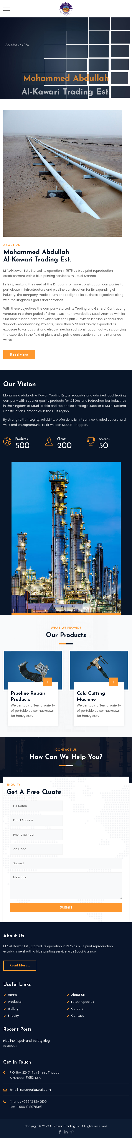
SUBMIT (66, 907)
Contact (77, 1015)
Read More (19, 355)
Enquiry (13, 1015)
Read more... (20, 965)
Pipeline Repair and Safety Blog (26, 1041)
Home (12, 995)
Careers (77, 1008)
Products (14, 1002)
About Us (78, 995)
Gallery (13, 1008)
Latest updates (82, 1002)
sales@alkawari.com (35, 1089)
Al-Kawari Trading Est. (65, 1126)
